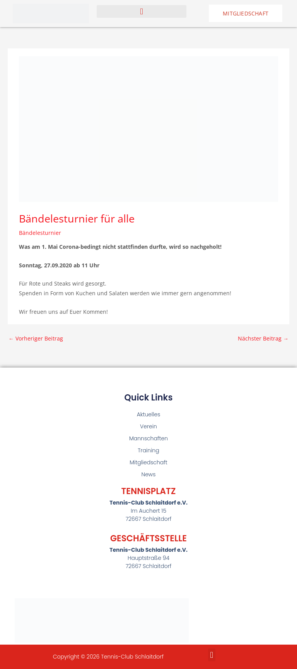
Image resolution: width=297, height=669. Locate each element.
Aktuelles (148, 414)
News (149, 474)
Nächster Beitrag (263, 338)
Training (148, 450)
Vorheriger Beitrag (36, 338)
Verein (148, 426)
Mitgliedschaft (148, 462)
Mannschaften (148, 438)
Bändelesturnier (40, 232)
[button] (142, 11)
